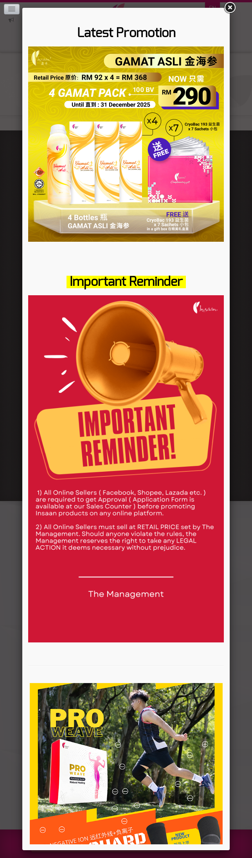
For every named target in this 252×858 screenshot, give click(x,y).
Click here (11, 20)
